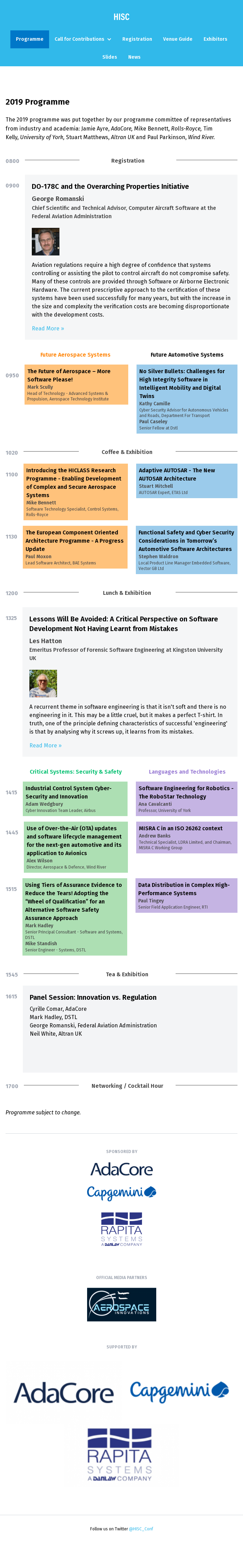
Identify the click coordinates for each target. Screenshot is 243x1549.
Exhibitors (215, 39)
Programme (30, 39)
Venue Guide (178, 39)
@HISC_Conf (141, 1529)
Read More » (48, 328)
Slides (109, 57)
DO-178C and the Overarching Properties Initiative (110, 186)
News (134, 57)
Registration (137, 39)
